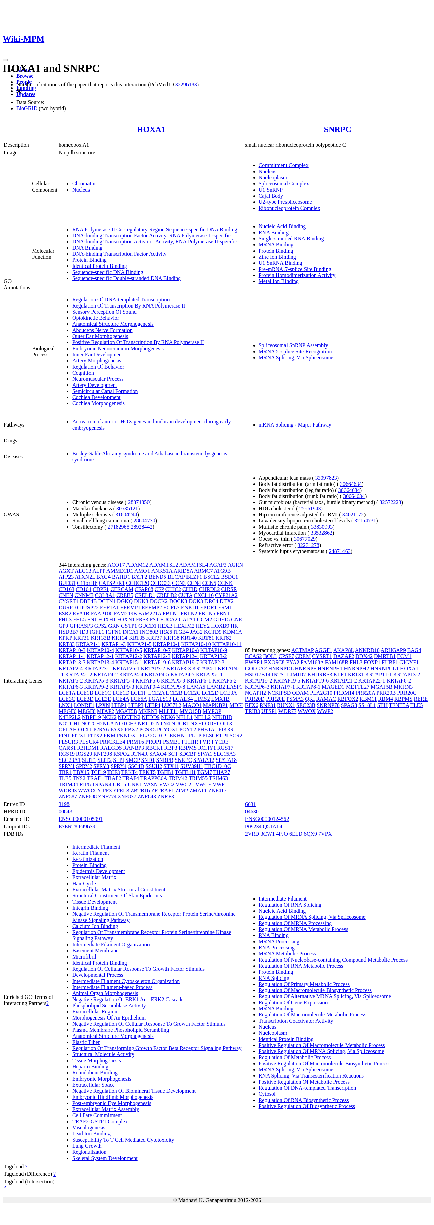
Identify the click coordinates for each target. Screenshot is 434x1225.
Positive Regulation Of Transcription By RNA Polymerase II (138, 342)
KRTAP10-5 (128, 650)
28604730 (144, 520)
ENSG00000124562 (267, 819)
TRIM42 (178, 778)
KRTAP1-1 (88, 644)
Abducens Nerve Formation (102, 330)
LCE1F (138, 693)
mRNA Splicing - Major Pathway (295, 425)
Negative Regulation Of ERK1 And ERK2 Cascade (128, 999)
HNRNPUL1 (384, 668)
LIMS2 (202, 699)
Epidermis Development (98, 871)
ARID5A (183, 571)
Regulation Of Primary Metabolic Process (304, 984)
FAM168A (312, 662)
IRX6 (166, 632)
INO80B (149, 632)
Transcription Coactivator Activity (296, 1021)
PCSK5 (147, 729)
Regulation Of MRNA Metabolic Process (303, 929)
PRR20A (365, 693)
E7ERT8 (68, 826)
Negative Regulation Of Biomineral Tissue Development (134, 1091)
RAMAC (326, 699)
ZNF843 (147, 796)
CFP (159, 589)
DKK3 (141, 601)
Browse (24, 76)
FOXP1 (372, 662)
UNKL (134, 784)
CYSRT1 (69, 601)
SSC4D (136, 766)
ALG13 (83, 571)
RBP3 (170, 748)
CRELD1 (145, 595)
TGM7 (204, 772)
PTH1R (190, 742)
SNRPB (164, 760)
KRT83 (67, 644)
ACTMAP (302, 650)
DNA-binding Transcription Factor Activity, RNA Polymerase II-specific (151, 235)
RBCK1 (154, 748)
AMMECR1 (119, 571)
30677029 (305, 539)
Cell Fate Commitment (97, 1115)
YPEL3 (121, 790)
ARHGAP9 (393, 650)
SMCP (132, 760)
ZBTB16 (140, 790)
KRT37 (154, 638)
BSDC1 (229, 577)
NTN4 (163, 723)
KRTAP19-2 (258, 681)
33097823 (326, 478)
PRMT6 (135, 742)
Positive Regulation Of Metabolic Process (304, 1082)
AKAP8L (343, 650)
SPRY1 (67, 766)
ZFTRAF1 (162, 790)
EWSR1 (254, 662)
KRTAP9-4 (148, 687)
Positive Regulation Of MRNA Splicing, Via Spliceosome (321, 1051)
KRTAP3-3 (178, 668)
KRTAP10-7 (157, 650)
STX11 (171, 766)
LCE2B (174, 693)
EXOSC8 (274, 662)
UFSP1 (269, 711)
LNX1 (66, 705)
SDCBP (187, 754)
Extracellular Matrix (94, 877)
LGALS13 (159, 699)
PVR (205, 742)
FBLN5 (207, 613)
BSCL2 (211, 577)
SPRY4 (118, 766)
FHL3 (65, 620)
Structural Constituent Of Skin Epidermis (117, 895)
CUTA (185, 595)
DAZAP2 (343, 656)
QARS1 (67, 748)
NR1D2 (146, 723)
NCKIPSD (279, 693)
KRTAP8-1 (308, 687)
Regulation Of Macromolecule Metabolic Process (312, 1014)
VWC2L (185, 784)
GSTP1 (129, 626)
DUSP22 (89, 607)
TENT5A (399, 705)
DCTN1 (107, 601)
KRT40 (189, 638)
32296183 (186, 84)
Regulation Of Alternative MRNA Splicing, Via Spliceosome (325, 996)
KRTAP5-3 (96, 681)
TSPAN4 (101, 784)
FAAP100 (102, 613)
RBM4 (385, 699)
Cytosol (267, 1094)
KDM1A (232, 632)
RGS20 (84, 754)
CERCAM (121, 589)
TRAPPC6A (153, 778)
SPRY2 (84, 766)
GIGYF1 (409, 662)
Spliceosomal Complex (284, 183)
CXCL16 (204, 595)
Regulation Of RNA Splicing (290, 905)
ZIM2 (181, 790)
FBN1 (223, 613)
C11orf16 (87, 583)
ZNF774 (107, 796)
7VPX (325, 834)
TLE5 (65, 778)
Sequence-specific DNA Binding (107, 272)
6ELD (295, 834)
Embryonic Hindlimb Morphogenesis (112, 1097)
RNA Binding (274, 232)
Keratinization (87, 859)
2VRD (252, 834)
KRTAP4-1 (204, 668)
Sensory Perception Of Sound (104, 312)
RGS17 (225, 748)
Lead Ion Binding (91, 1134)
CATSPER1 (111, 583)
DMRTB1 (385, 656)
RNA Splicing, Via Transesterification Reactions (311, 1076)
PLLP (195, 735)
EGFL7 (171, 607)
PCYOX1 (167, 729)
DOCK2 (159, 601)
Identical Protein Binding (99, 266)
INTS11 (280, 674)
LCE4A (121, 699)
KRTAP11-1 (72, 656)
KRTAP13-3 (72, 662)
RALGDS (111, 748)
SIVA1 (205, 754)
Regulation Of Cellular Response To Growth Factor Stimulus (138, 969)
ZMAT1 (198, 790)
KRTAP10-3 (72, 650)
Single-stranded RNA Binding (291, 238)
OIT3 (226, 723)
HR (234, 626)
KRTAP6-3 (71, 687)
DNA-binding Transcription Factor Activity (119, 254)
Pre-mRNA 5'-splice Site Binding (295, 269)
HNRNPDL (281, 668)
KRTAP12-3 (157, 656)
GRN (114, 626)
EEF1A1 (109, 607)
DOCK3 (178, 601)
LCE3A (228, 693)
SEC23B (305, 705)
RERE (421, 699)
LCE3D (85, 699)
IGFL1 (97, 632)
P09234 (253, 826)
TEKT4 (129, 772)
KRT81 (206, 638)
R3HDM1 (88, 748)
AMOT (142, 571)
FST (154, 620)
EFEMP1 (130, 607)
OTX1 (85, 729)
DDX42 (364, 656)
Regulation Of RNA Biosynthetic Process (304, 1100)
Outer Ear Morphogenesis (100, 336)
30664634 (351, 484)
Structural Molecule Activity (103, 1054)
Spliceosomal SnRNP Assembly (293, 345)
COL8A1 (105, 595)
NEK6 (168, 717)
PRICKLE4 (112, 742)
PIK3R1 (227, 729)
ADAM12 (137, 565)
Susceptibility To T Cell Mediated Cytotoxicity (123, 1140)
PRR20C (406, 693)
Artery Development (94, 385)
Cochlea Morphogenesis (98, 403)
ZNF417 (217, 790)
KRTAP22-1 (372, 681)
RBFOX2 (347, 699)
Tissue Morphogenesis (96, 1060)
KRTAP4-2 (106, 674)
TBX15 (81, 772)
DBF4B (88, 601)
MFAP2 (105, 711)
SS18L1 (367, 705)
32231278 (308, 545)
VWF (219, 784)
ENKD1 (190, 607)
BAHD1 (121, 577)
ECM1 (404, 656)
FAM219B (125, 613)
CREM (303, 656)
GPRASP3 (81, 626)
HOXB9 (220, 626)
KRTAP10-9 (214, 650)
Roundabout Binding (95, 1072)
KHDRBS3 (320, 674)
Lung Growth (87, 1146)
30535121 (127, 508)
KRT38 (171, 638)
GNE (236, 620)
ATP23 (66, 577)
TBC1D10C (217, 766)
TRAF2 (113, 778)
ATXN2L (85, 577)
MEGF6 (67, 711)
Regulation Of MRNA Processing (295, 923)
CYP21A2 (226, 595)
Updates (25, 94)
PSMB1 (171, 742)
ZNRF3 (165, 796)
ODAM (300, 693)
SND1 (148, 760)
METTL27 (357, 687)
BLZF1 (194, 577)
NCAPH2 (255, 693)
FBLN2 (189, 613)
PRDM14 (344, 693)
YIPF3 (104, 790)
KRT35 (137, 638)
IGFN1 (113, 632)
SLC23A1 (70, 760)
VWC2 (166, 784)
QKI (310, 699)
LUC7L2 (171, 705)
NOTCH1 (69, 723)
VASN (151, 784)
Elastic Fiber (86, 1042)
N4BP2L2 (70, 717)
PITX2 (94, 735)
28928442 (142, 527)
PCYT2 (187, 729)
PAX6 (116, 729)
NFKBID (222, 717)
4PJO (282, 834)
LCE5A (138, 699)
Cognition (83, 373)
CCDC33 (160, 583)
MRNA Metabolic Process (287, 953)
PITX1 (79, 735)
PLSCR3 (68, 742)
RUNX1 (286, 705)
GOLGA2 (256, 668)
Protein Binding (89, 260)
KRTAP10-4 (100, 650)
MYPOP (212, 711)
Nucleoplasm (273, 177)
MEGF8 (86, 711)
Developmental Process (97, 975)
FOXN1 (126, 620)
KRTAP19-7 (185, 662)
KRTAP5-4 (122, 681)
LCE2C (192, 693)
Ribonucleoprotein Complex (289, 208)
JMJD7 (298, 674)
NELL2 (202, 717)
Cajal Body (271, 196)
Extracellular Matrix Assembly (105, 1109)
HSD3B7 (69, 632)
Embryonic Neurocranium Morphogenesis (118, 348)
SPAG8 (349, 705)
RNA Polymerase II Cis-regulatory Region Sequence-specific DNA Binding (154, 229)
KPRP (65, 638)
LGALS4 (183, 699)
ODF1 (212, 723)
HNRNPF (305, 668)
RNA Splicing (274, 978)
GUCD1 (147, 626)
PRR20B (386, 693)
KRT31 (81, 638)
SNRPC (337, 129)
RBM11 (368, 699)
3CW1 (267, 834)
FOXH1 (107, 620)
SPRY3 (101, 766)
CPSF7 (286, 656)
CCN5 (209, 583)
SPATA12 (203, 760)
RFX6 (251, 705)
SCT (173, 754)
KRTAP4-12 (78, 674)
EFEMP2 (152, 607)
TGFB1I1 (185, 772)
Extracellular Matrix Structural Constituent (118, 889)
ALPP (98, 571)
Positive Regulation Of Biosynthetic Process (307, 1106)
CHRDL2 (209, 589)
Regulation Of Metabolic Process (295, 1057)
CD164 (83, 589)
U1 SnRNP (271, 190)
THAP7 (221, 772)
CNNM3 (84, 595)
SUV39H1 (191, 766)
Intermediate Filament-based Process (112, 987)
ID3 (84, 632)
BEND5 (157, 577)
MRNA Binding (276, 245)
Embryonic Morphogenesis (101, 1079)
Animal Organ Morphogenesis (105, 993)
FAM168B (336, 662)
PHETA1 (207, 729)
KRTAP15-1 (128, 662)
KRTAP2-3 (212, 662)
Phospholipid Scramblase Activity (109, 1005)
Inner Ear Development (97, 354)
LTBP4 (152, 705)
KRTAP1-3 (113, 644)
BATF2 (139, 577)
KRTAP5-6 (148, 681)
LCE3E (103, 699)
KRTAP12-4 (185, 656)
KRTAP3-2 (153, 668)
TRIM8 (67, 784)
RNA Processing (277, 947)
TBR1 (65, 772)
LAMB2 (216, 687)
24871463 (340, 551)
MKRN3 (147, 711)
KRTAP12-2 (128, 656)
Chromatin (83, 183)
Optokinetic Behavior (95, 318)
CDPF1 (101, 589)
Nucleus (81, 190)
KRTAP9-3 (122, 687)
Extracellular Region (94, 1011)
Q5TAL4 (272, 826)
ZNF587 (68, 796)
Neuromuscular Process (98, 379)
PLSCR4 (89, 742)
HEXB (165, 626)
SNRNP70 (328, 705)
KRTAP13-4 (100, 662)
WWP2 (325, 711)
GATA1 (187, 620)
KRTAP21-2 (343, 681)
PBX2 (131, 729)
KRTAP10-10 (196, 644)
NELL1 (184, 717)
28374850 (139, 502)
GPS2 (100, 626)
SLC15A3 (225, 754)
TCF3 (113, 772)
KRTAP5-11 (209, 674)
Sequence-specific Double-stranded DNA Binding (126, 278)
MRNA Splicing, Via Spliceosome (296, 357)
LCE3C (67, 699)
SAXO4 (158, 754)
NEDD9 (150, 717)
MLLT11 (168, 711)
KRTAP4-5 (157, 674)
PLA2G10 (151, 735)
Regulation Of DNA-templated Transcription (121, 299)
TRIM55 (198, 778)
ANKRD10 (367, 650)
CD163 (66, 589)
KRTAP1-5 (139, 644)
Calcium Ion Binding (95, 926)
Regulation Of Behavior (98, 367)
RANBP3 (133, 748)
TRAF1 (95, 778)
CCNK (225, 583)
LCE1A (67, 693)
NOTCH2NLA (97, 723)
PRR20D (255, 699)
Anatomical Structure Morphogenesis (113, 324)
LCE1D (121, 693)
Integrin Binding (90, 908)
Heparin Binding (90, 1066)
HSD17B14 (258, 674)
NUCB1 (180, 723)
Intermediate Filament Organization (111, 944)
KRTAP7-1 (283, 687)
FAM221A (149, 613)
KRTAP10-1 (166, 644)
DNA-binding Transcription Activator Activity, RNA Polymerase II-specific (154, 241)
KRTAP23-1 (97, 668)
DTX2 (227, 601)
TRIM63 (218, 778)
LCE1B (85, 693)
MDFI (236, 705)
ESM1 (225, 607)
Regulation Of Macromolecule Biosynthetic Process (315, 990)
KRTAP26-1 (126, 668)
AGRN (235, 565)
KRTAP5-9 (173, 681)
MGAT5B (126, 711)
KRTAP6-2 (224, 681)
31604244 (126, 514)
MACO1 (192, 705)
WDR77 (287, 711)
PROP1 (153, 742)
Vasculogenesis (88, 1127)
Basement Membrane (95, 950)
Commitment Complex (284, 165)
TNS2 (79, 778)
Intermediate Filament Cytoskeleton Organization (126, 981)
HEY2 (203, 626)
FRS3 (142, 620)
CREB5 (124, 595)
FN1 (92, 620)
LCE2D (210, 693)
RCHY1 (207, 748)
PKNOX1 (127, 735)
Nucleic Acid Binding (282, 226)
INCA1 (130, 632)
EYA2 (292, 662)
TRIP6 (83, 784)
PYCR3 (220, 742)
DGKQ (125, 601)
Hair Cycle (84, 883)
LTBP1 (119, 705)
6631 (250, 804)
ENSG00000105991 (81, 819)
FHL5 (79, 620)
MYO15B (190, 711)
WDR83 (68, 790)
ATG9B (222, 571)
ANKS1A (161, 571)
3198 (64, 804)
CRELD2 (166, 595)
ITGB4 (181, 632)
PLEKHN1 (175, 735)
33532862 (321, 533)
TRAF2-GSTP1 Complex (100, 1121)
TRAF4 (130, 778)
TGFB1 (165, 772)
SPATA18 (226, 760)
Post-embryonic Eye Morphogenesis (111, 1103)
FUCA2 (169, 620)
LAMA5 (196, 687)
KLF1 (339, 674)
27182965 (119, 527)
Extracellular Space (93, 1085)
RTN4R (139, 754)
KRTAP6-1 (199, 681)
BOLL (270, 656)
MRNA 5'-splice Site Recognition (295, 351)
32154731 (365, 520)
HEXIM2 (184, 626)
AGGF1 (323, 650)
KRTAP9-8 (173, 687)
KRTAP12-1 (100, 656)
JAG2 (196, 632)
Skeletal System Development (105, 1158)
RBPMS (188, 748)
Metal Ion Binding (279, 281)
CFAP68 (144, 589)
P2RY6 (101, 729)
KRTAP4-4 (131, 674)
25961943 (310, 508)
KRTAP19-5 (286, 681)
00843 (65, 811)
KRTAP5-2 (71, 681)
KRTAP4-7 (182, 674)
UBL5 (119, 784)
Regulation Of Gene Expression (293, 1002)
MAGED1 (333, 687)
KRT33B (100, 638)
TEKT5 (147, 772)
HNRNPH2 (356, 668)
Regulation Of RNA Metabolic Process (301, 966)
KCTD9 (213, 632)
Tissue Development (94, 902)
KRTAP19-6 (157, 662)
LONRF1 (84, 705)
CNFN (66, 595)
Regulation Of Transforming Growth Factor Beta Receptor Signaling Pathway (156, 1048)
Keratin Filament (90, 853)
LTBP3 (136, 705)
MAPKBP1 (215, 705)
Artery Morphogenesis (96, 360)
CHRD (189, 589)
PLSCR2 (232, 735)
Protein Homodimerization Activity (297, 275)
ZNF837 (127, 796)
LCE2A (156, 693)
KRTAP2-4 (71, 668)
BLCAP (176, 577)
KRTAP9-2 (96, 687)
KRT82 (223, 638)
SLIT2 (105, 760)
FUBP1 (390, 662)
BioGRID (26, 108)
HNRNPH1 (330, 668)
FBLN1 (171, 613)
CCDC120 (137, 583)
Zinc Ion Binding (277, 257)
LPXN (103, 705)
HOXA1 (151, 129)
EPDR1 (208, 607)
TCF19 (98, 772)
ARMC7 (203, 571)
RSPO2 (121, 754)
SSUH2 (153, 766)
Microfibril (84, 957)
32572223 (390, 502)
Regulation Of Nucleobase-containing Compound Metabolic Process (333, 960)
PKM (110, 735)
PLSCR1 (212, 735)
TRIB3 (252, 711)
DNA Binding (87, 248)
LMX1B (220, 699)
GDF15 (221, 620)
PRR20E (275, 699)
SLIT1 (89, 760)
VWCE (203, 784)
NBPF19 (91, 717)
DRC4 (211, 601)
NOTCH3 (125, 723)
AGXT (66, 571)
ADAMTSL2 (163, 565)
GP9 (63, 626)
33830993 (322, 527)
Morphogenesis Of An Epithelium (109, 1018)
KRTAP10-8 (185, 650)
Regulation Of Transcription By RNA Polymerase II (128, 306)
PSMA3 (295, 699)
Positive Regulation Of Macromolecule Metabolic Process (322, 1045)
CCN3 (179, 583)
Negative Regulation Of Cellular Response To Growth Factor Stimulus (149, 1024)
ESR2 (65, 613)
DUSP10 (68, 607)
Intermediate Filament (96, 847)
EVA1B (81, 613)
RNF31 (268, 705)
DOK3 (196, 601)
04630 (252, 811)
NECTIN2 (129, 717)
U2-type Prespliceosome (285, 202)
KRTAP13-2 (213, 656)
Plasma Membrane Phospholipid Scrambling (120, 1030)
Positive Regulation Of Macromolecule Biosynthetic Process (325, 1063)
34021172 (353, 514)
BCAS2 (253, 656)
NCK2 (109, 717)
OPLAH (68, 729)
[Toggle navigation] (5, 60)
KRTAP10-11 (227, 644)
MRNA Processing (279, 941)
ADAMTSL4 (193, 565)
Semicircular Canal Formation (105, 391)
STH (382, 705)
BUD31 (67, 583)
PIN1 (64, 735)
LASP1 (234, 687)
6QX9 (310, 834)
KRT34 (119, 638)
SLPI (118, 760)
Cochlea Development (96, 397)
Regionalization (89, 1152)
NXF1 (197, 723)
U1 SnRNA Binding (280, 263)
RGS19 (67, 754)
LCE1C (103, 693)
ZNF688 (87, 796)
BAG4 (103, 577)
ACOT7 (116, 565)
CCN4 (194, 583)
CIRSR (229, 589)
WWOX (87, 790)
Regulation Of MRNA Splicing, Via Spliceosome (312, 917)
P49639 (87, 826)
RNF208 (102, 754)
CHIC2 (173, 589)
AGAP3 (218, 565)
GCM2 (204, 620)
